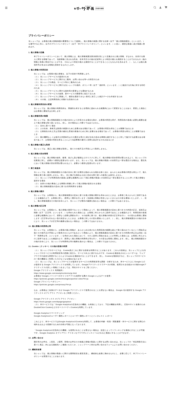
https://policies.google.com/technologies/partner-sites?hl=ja (61, 279)
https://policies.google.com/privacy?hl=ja (52, 285)
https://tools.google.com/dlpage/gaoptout (52, 302)
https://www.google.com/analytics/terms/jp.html (55, 273)
